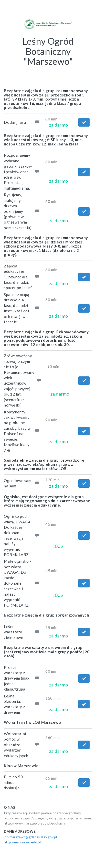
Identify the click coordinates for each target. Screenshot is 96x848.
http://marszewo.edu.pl (22, 842)
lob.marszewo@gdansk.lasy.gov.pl (30, 837)
